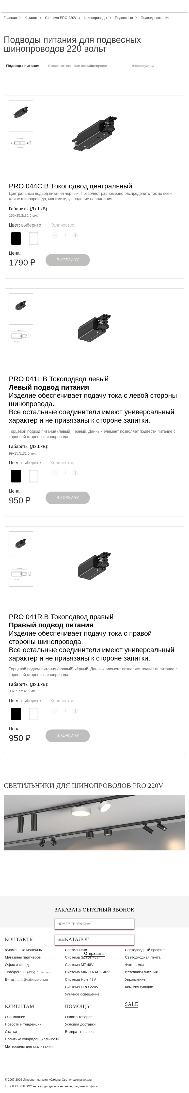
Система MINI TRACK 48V (87, 972)
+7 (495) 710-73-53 (36, 972)
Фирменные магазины (24, 950)
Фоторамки (134, 964)
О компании (15, 1017)
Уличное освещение (82, 994)
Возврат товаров (79, 1031)
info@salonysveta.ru (32, 979)
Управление (135, 979)
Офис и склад (17, 964)
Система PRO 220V (81, 987)
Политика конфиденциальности (32, 1039)
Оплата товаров (79, 1017)
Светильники (76, 950)
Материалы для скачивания (29, 1046)
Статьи (11, 1031)
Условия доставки (80, 1024)
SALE (131, 1004)
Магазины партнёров (23, 957)
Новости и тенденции (23, 1024)
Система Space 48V (82, 957)
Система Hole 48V (80, 979)
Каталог (77, 939)
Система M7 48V (79, 964)
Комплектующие (139, 987)
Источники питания (141, 972)
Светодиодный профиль (146, 950)
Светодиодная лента (142, 957)
